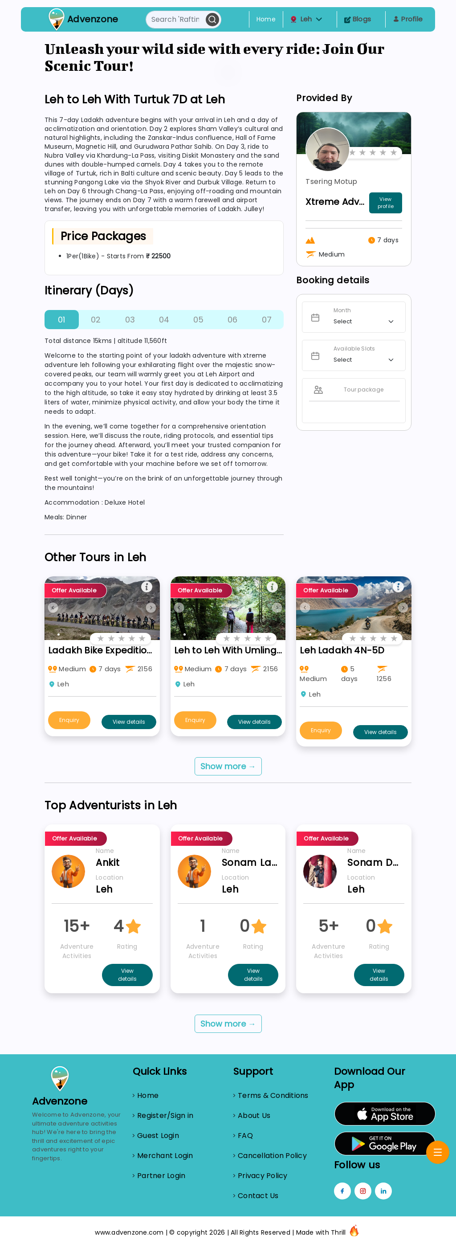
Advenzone (92, 19)
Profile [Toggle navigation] (408, 19)
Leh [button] (306, 19)
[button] (319, 19)
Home (266, 19)
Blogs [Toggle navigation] (357, 19)
